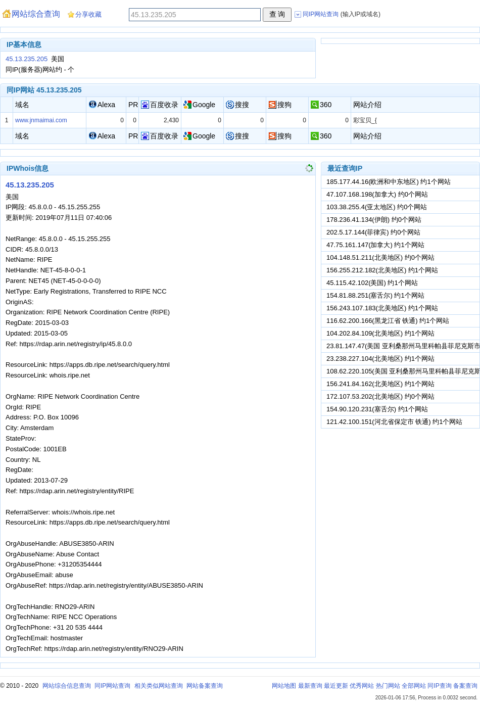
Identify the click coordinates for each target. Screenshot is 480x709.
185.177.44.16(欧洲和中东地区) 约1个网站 (388, 181)
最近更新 (336, 685)
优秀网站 (362, 685)
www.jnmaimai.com (41, 120)
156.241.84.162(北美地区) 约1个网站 (380, 384)
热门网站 (388, 685)
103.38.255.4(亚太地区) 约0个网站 (376, 207)
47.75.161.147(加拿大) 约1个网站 (375, 245)
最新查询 (310, 685)
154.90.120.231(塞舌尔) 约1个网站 (377, 409)
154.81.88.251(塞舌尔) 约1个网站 (375, 295)
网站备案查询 (204, 685)
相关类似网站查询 (158, 685)
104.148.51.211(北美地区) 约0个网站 (380, 257)
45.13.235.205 (26, 59)
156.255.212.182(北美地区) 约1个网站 (382, 270)
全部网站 (414, 685)
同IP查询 (439, 685)
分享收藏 (88, 14)
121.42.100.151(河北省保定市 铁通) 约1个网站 (394, 422)
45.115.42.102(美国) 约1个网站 (372, 283)
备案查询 (465, 685)
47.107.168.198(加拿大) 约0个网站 (377, 194)
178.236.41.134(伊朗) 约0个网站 (373, 219)
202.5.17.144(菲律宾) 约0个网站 (373, 232)
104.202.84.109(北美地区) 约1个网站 (380, 333)
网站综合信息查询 (66, 685)
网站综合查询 (36, 14)
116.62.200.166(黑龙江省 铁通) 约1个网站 (387, 320)
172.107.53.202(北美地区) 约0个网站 (380, 396)
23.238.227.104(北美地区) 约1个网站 (380, 358)
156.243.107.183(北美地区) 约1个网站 (382, 308)
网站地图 (284, 685)
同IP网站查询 (112, 685)
